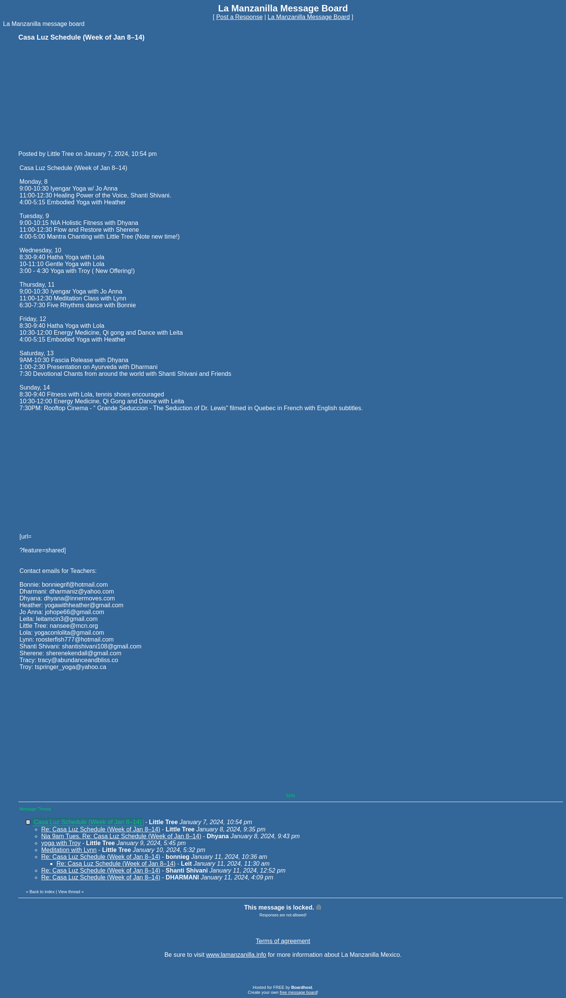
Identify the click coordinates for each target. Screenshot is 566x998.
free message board (298, 992)
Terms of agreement (283, 941)
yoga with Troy (61, 843)
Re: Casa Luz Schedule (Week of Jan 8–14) (100, 829)
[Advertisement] (75, 95)
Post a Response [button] (239, 17)
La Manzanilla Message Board (309, 17)
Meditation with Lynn (69, 850)
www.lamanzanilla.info (236, 954)
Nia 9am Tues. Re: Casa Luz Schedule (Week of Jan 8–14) (121, 836)
